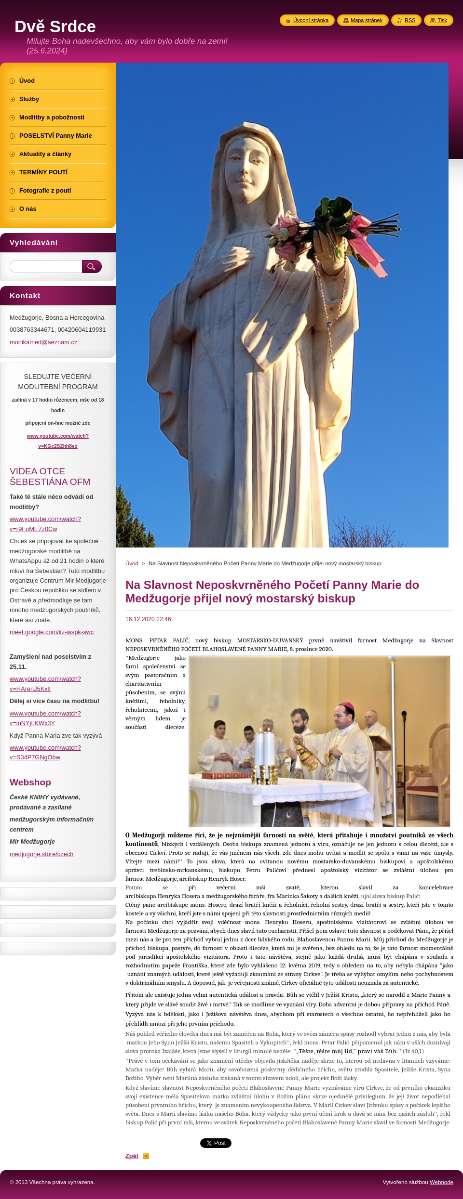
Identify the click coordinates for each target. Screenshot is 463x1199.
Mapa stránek (366, 20)
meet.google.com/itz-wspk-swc (52, 632)
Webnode (441, 1182)
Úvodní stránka (310, 20)
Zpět (131, 1156)
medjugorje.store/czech (41, 854)
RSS (410, 20)
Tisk (442, 20)
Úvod (131, 563)
